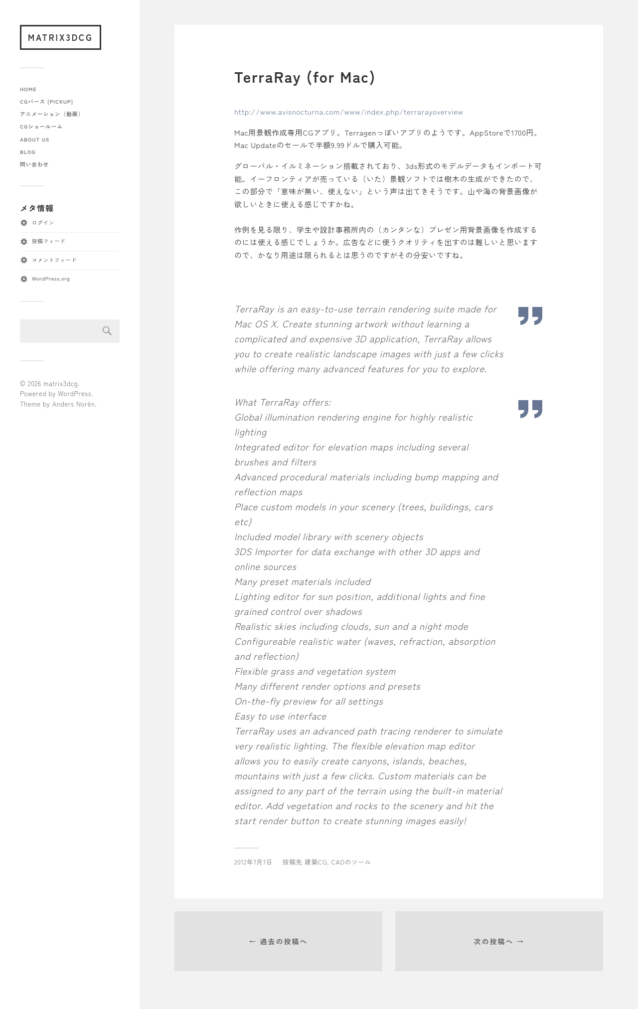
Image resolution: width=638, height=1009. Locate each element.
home (28, 89)
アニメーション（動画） (52, 114)
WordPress (74, 393)
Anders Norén (73, 404)
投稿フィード (48, 241)
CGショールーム (41, 126)
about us (34, 139)
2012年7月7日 (253, 861)
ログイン (43, 222)
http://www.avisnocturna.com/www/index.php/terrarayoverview (348, 111)
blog (27, 151)
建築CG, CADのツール (338, 861)
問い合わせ (34, 164)
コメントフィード (54, 260)
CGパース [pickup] (46, 101)
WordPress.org (51, 278)
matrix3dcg (60, 37)
